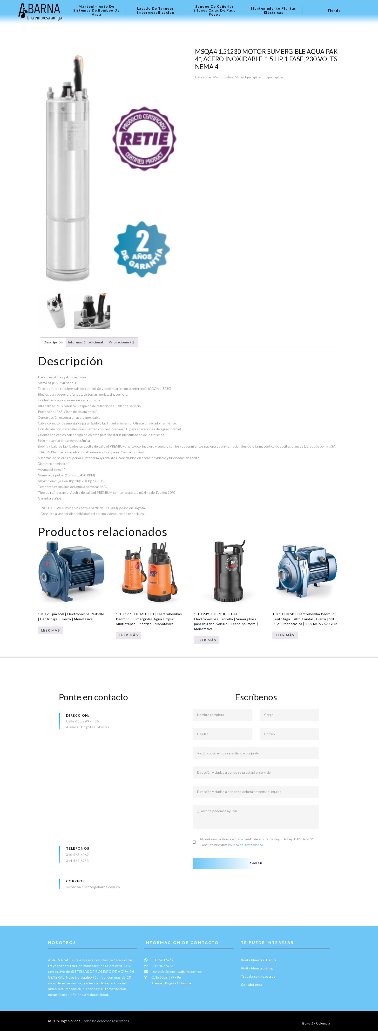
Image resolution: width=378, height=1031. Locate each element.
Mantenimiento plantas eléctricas (273, 10)
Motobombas (223, 77)
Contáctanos (251, 984)
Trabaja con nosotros (258, 976)
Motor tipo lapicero (249, 77)
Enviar (256, 863)
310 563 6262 (77, 855)
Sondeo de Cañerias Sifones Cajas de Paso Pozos (214, 11)
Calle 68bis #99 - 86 (82, 721)
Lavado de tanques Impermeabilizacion (155, 10)
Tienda (334, 11)
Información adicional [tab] (85, 342)
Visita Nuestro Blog (257, 968)
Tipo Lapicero (275, 77)
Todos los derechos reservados (105, 1021)
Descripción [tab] (53, 342)
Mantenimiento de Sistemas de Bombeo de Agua (96, 11)
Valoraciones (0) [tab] (121, 342)
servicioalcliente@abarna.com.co (93, 887)
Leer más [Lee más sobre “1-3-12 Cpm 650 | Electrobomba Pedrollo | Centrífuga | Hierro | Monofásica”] (50, 630)
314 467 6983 (77, 861)
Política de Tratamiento (245, 845)
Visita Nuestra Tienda (259, 960)
